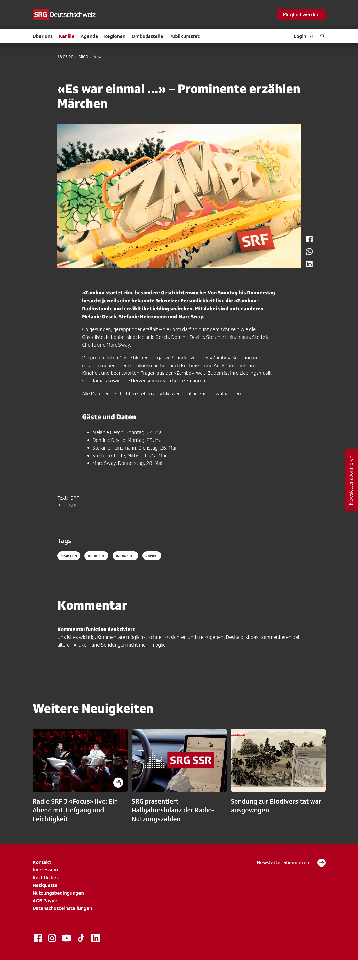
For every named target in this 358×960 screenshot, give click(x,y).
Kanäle (66, 36)
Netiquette (45, 885)
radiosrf (96, 556)
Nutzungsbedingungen (58, 893)
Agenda (89, 36)
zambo (152, 556)
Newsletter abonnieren (291, 863)
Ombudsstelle (147, 36)
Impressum (45, 869)
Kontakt (42, 862)
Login (303, 36)
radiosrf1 (125, 556)
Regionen (114, 36)
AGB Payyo (45, 900)
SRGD (83, 56)
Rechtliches (46, 877)
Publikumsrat (184, 36)
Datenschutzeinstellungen (62, 908)
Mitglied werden (301, 14)
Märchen (69, 556)
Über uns (43, 36)
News (98, 56)
